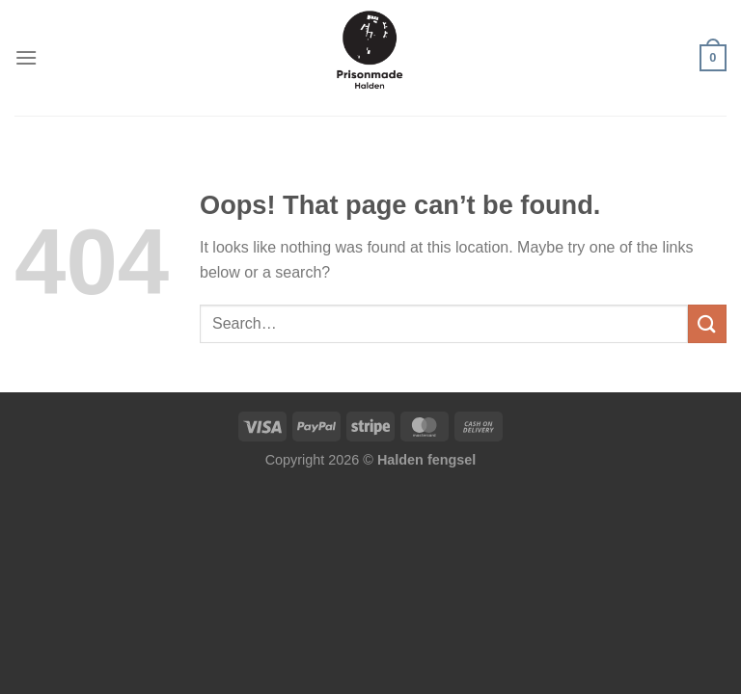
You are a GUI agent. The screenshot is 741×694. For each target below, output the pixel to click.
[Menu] (26, 57)
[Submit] (707, 323)
